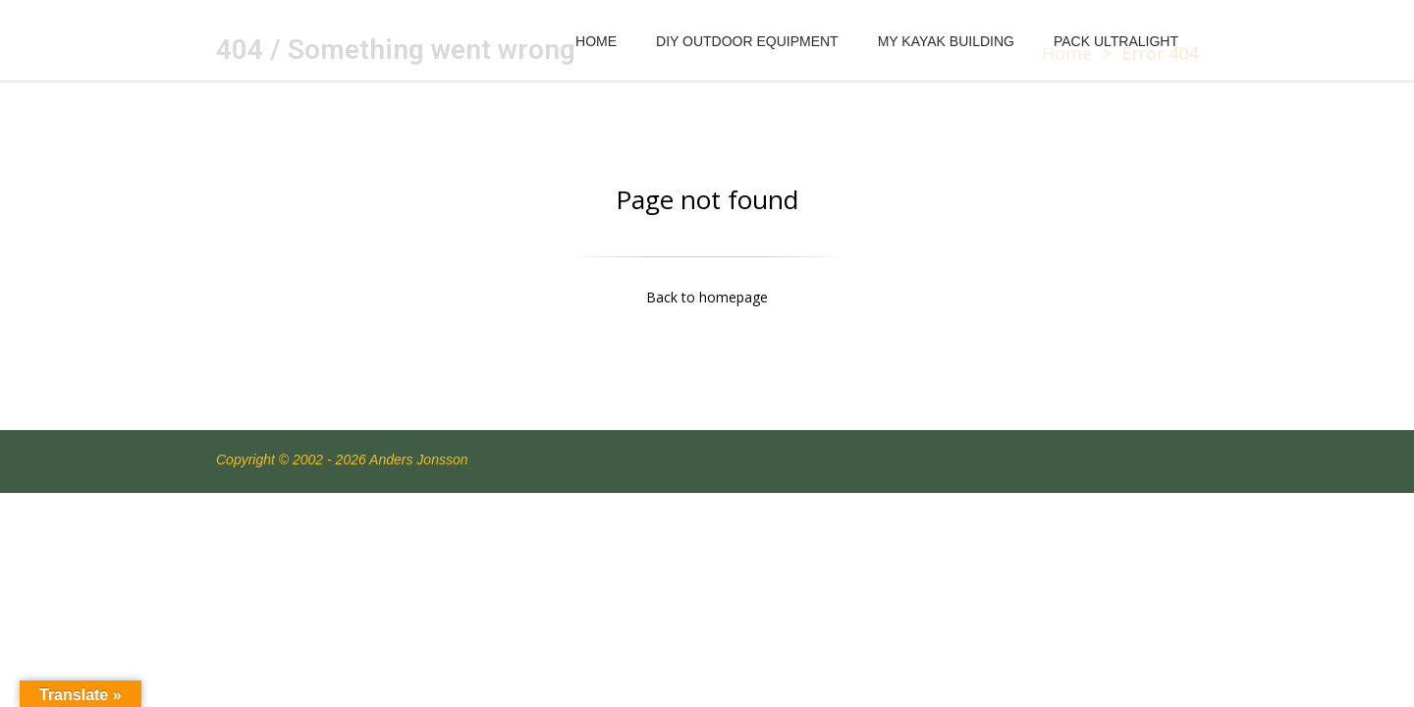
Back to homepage (707, 297)
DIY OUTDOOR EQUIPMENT (747, 41)
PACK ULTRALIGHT (1116, 41)
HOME (596, 41)
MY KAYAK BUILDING (946, 41)
